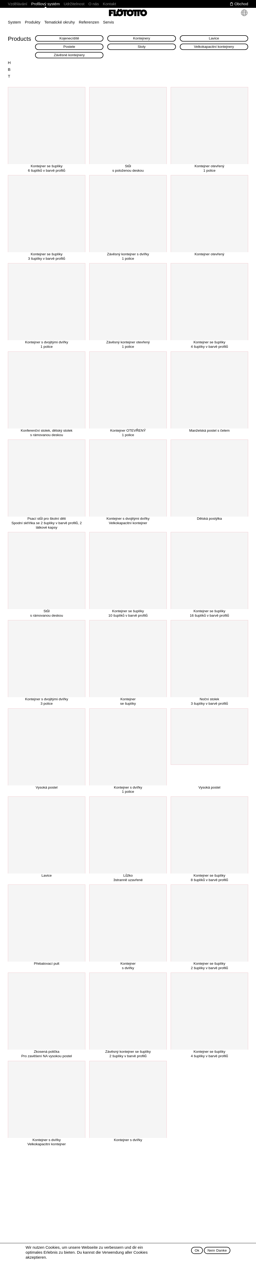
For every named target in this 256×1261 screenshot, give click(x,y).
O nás (93, 4)
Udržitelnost (74, 4)
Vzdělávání (17, 4)
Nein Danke (217, 1250)
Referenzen (89, 22)
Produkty (32, 22)
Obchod (241, 4)
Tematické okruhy (59, 22)
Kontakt (109, 4)
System (14, 22)
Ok (197, 1250)
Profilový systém (45, 4)
